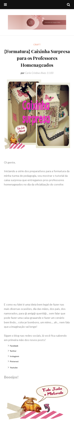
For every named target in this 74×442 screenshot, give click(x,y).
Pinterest (14, 361)
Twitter (13, 351)
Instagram (14, 356)
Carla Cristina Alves (35, 72)
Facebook (14, 346)
